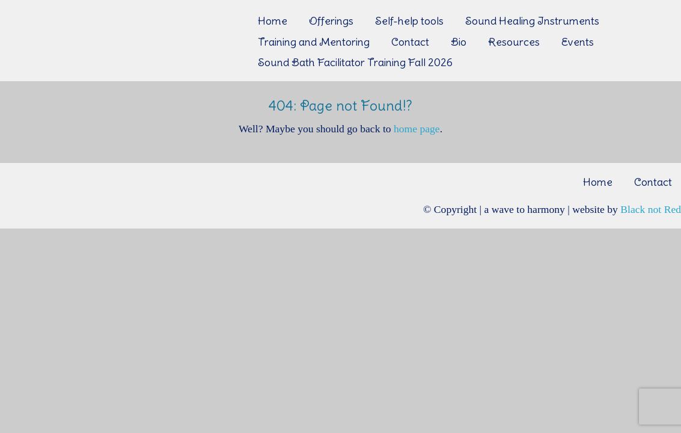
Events (577, 42)
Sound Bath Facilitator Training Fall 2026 (355, 62)
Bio (458, 42)
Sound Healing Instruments (532, 21)
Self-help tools (409, 21)
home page (417, 129)
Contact (410, 42)
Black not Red (650, 209)
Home (272, 21)
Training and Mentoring (314, 42)
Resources (514, 42)
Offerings (331, 21)
